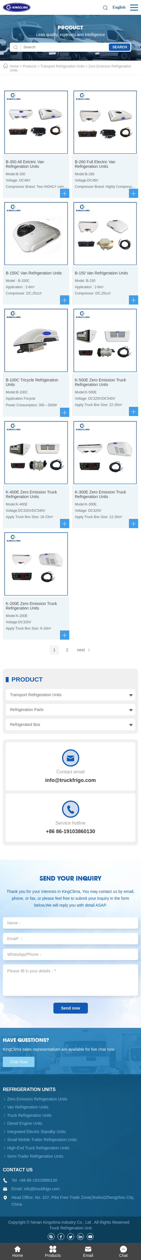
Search (120, 47)
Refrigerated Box (25, 724)
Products (29, 66)
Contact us (18, 1169)
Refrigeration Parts (27, 709)
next (83, 650)
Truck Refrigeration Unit (70, 1228)
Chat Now (18, 1062)
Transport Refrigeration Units (62, 66)
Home (14, 66)
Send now (70, 1008)
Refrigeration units (29, 1089)
